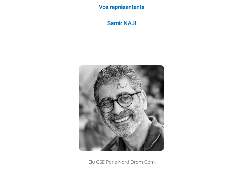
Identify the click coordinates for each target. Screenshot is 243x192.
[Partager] (221, 49)
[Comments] (234, 49)
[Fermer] (7, 7)
